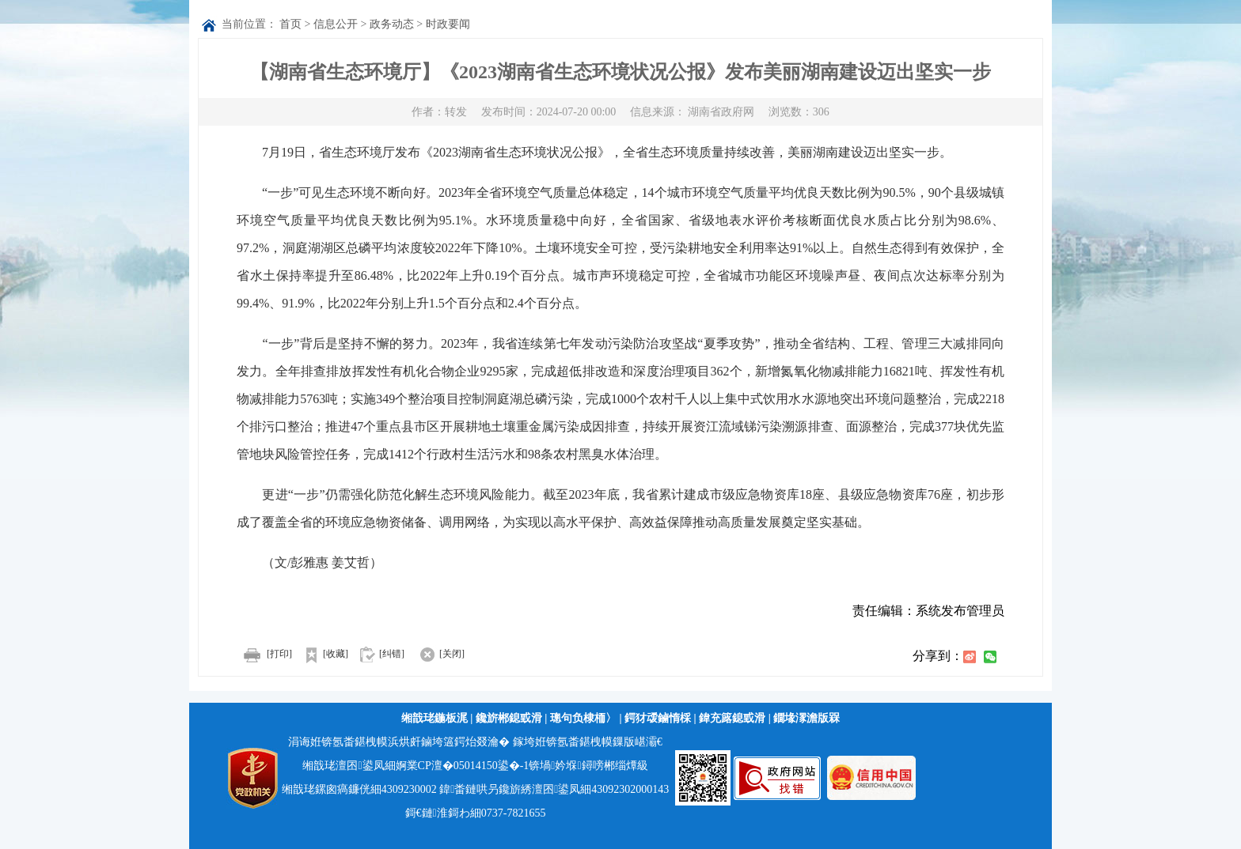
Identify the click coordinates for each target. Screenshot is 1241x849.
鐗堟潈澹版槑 (806, 718)
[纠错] (391, 653)
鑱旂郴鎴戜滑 (509, 718)
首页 (290, 24)
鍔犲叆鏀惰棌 (657, 718)
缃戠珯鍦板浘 (434, 718)
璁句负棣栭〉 (583, 718)
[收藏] (321, 653)
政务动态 (392, 24)
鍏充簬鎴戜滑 (732, 718)
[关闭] (436, 653)
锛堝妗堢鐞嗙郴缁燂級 (588, 766)
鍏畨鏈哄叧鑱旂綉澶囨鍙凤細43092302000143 (554, 789)
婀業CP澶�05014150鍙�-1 (462, 766)
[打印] (264, 653)
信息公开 (335, 24)
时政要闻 (448, 24)
